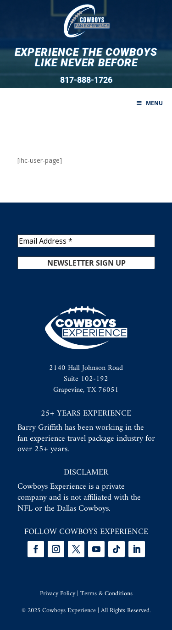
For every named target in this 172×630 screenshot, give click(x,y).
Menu (149, 103)
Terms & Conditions (106, 593)
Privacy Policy (57, 593)
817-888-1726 (86, 80)
